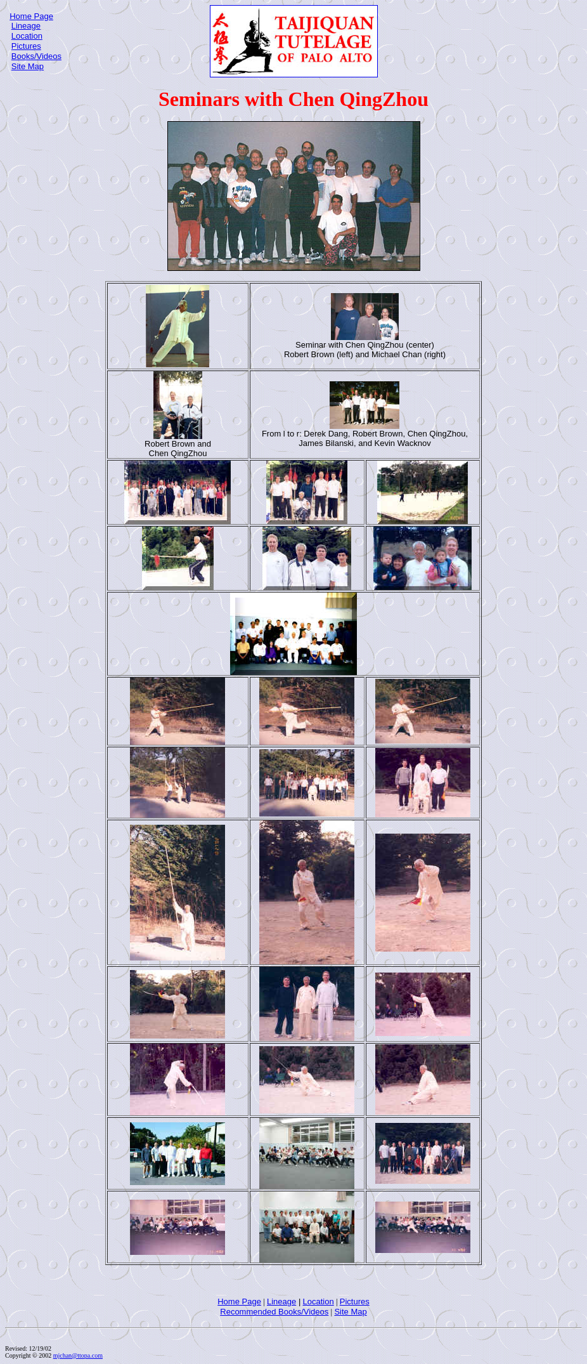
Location (26, 36)
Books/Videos (36, 56)
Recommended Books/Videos (274, 1311)
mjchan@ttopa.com (78, 1355)
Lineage (26, 25)
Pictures (26, 46)
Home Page (31, 16)
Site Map (27, 66)
